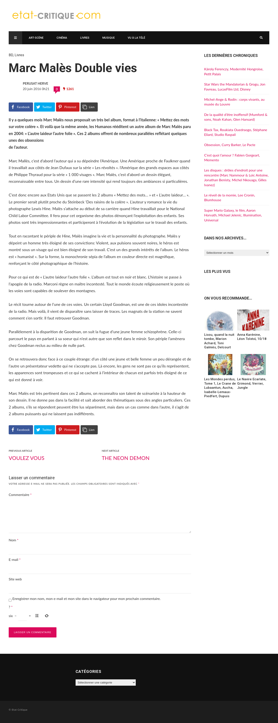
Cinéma (61, 37)
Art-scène (36, 37)
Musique (108, 37)
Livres (84, 37)
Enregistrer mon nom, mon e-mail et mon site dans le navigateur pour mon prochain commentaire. (86, 598)
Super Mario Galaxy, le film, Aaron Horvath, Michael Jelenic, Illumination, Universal (233, 215)
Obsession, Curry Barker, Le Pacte (229, 145)
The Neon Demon (125, 458)
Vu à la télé (136, 37)
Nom (13, 540)
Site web (15, 579)
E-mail (15, 559)
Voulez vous (26, 458)
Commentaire (20, 494)
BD (11, 55)
